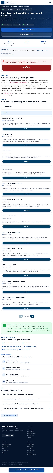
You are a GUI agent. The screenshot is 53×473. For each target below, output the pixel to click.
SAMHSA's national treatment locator (18, 82)
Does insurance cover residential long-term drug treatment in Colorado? (26, 404)
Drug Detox (29, 429)
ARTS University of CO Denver (10, 265)
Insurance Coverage (6, 444)
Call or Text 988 (26, 68)
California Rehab (30, 444)
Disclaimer (26, 462)
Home (2, 6)
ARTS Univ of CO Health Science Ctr (12, 183)
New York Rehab (30, 450)
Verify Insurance (5, 450)
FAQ (3, 448)
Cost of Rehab (5, 446)
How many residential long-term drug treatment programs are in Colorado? (26, 399)
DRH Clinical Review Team (42, 50)
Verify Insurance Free (26, 34)
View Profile (26, 128)
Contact (15, 464)
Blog (3, 452)
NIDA (10, 55)
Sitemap (20, 464)
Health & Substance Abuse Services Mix (11, 346)
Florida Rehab (30, 446)
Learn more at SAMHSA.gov (43, 330)
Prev (21, 316)
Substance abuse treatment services (11, 343)
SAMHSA (6, 55)
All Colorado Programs (24, 349)
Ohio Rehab (29, 452)
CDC (13, 55)
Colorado (7, 6)
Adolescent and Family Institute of (12, 118)
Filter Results (8, 106)
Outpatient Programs (31, 433)
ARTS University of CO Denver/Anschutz (13, 281)
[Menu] (50, 2)
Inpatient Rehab (30, 431)
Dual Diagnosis (30, 435)
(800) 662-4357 (22, 62)
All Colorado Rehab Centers (9, 415)
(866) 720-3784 (7, 93)
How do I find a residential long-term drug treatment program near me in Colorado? (26, 408)
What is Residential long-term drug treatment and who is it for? (26, 394)
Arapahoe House (7, 134)
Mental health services (28, 343)
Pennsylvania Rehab (31, 454)
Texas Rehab (30, 448)
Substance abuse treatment (9, 349)
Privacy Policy (5, 464)
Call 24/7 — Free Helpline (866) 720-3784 (26, 470)
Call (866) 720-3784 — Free (26, 29)
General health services (30, 346)
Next (32, 316)
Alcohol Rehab (30, 437)
